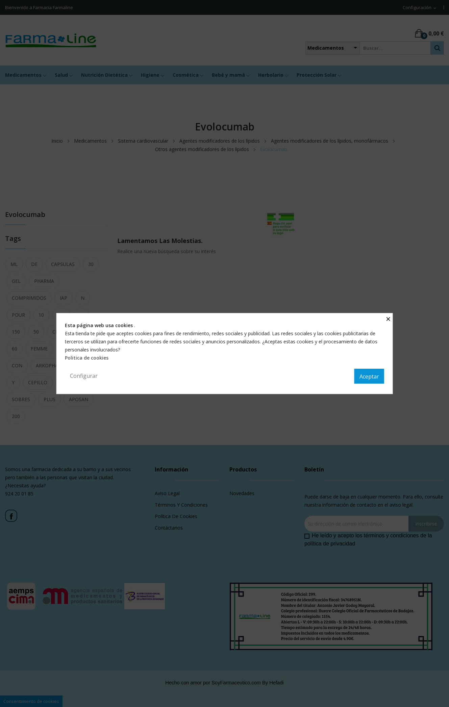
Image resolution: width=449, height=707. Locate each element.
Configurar (84, 376)
